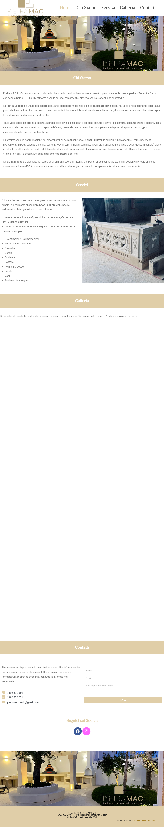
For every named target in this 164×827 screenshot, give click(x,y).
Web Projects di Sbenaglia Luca (145, 820)
